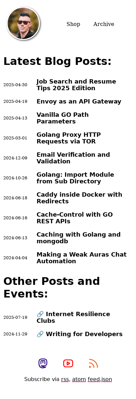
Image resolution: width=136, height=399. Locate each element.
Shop (73, 24)
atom (79, 379)
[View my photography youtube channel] (68, 364)
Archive (103, 24)
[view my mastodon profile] (43, 364)
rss (65, 379)
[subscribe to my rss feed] (93, 364)
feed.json (100, 379)
